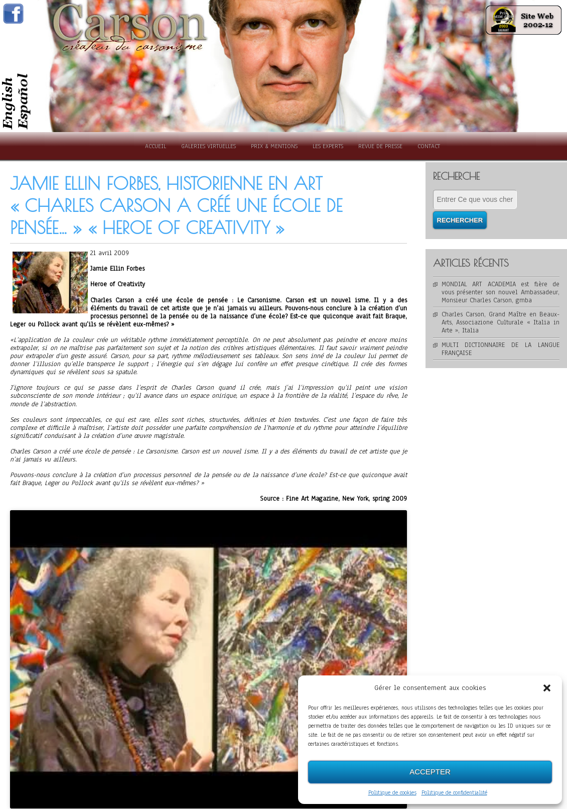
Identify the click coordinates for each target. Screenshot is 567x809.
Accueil (155, 146)
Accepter (430, 771)
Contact (428, 146)
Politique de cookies (392, 792)
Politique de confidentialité (454, 792)
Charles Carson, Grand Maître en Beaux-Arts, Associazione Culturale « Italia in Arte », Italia (501, 322)
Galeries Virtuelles (208, 146)
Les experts (328, 146)
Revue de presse (380, 146)
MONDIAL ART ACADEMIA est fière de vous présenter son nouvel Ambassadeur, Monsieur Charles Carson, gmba (501, 292)
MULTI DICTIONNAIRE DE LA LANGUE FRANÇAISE (501, 349)
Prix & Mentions (274, 146)
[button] (547, 688)
